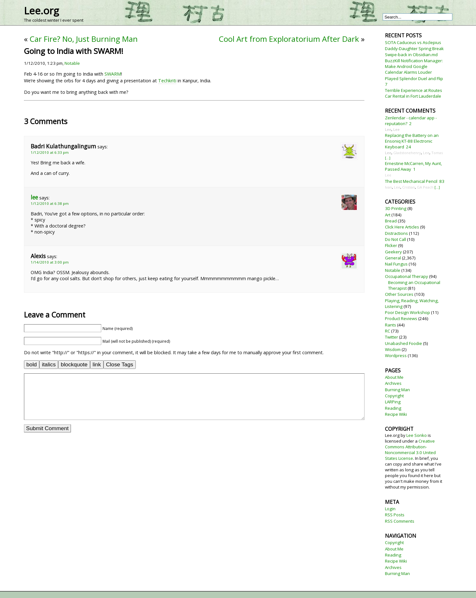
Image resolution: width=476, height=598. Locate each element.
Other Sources (399, 294)
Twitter (391, 337)
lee (34, 197)
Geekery (393, 252)
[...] (387, 157)
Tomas (437, 152)
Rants (390, 325)
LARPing (393, 402)
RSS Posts (394, 515)
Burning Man (397, 389)
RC (387, 331)
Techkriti (167, 81)
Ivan (388, 187)
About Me (394, 377)
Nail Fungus (396, 264)
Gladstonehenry (407, 152)
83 (441, 181)
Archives (393, 383)
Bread (391, 221)
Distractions (396, 233)
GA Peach (425, 187)
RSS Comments (399, 521)
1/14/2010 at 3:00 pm (50, 262)
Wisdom (393, 349)
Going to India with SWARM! (73, 51)
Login (390, 509)
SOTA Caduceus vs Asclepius (413, 42)
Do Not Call (395, 239)
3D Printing (395, 208)
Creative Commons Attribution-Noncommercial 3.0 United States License (410, 449)
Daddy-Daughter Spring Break (414, 48)
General (393, 258)
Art (387, 215)
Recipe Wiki (396, 414)
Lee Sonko (416, 435)
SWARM (112, 74)
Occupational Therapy (406, 276)
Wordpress (396, 355)
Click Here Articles (402, 227)
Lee (388, 129)
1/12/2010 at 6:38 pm (50, 203)
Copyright (394, 396)
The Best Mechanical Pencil (411, 181)
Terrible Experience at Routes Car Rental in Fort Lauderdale (413, 93)
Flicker (391, 245)
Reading (393, 408)
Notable (72, 63)
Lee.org (41, 10)
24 (408, 147)
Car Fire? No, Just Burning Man (84, 39)
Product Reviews (401, 318)
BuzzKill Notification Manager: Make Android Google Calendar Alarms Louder (414, 66)
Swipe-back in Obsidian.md (411, 54)
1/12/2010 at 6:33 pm (50, 152)
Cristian (408, 187)
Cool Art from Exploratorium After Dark (289, 39)
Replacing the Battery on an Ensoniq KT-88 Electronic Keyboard (412, 141)
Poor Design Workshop (407, 312)
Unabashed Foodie (403, 343)
